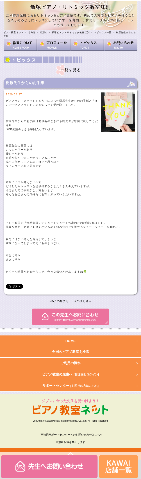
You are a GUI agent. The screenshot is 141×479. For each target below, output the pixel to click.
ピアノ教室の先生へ (70, 374)
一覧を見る (70, 70)
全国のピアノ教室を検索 (70, 352)
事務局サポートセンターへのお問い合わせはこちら (72, 434)
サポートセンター (70, 385)
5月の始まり (60, 301)
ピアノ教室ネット (14, 32)
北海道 (32, 32)
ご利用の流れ (70, 363)
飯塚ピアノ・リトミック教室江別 (71, 32)
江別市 (44, 32)
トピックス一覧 (102, 32)
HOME (71, 341)
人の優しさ (81, 301)
